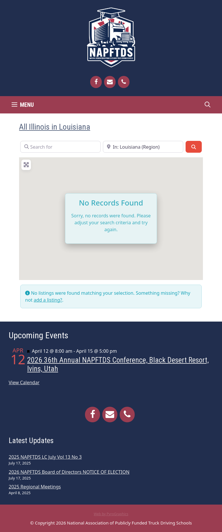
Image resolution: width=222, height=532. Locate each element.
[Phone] (124, 82)
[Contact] (110, 82)
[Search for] (60, 146)
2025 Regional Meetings (35, 487)
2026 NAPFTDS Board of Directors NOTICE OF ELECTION (69, 472)
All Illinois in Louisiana (54, 127)
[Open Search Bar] (207, 104)
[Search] (194, 146)
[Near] (143, 146)
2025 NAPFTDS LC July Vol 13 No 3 (45, 457)
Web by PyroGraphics (111, 514)
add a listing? (48, 300)
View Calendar (24, 382)
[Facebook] (96, 82)
